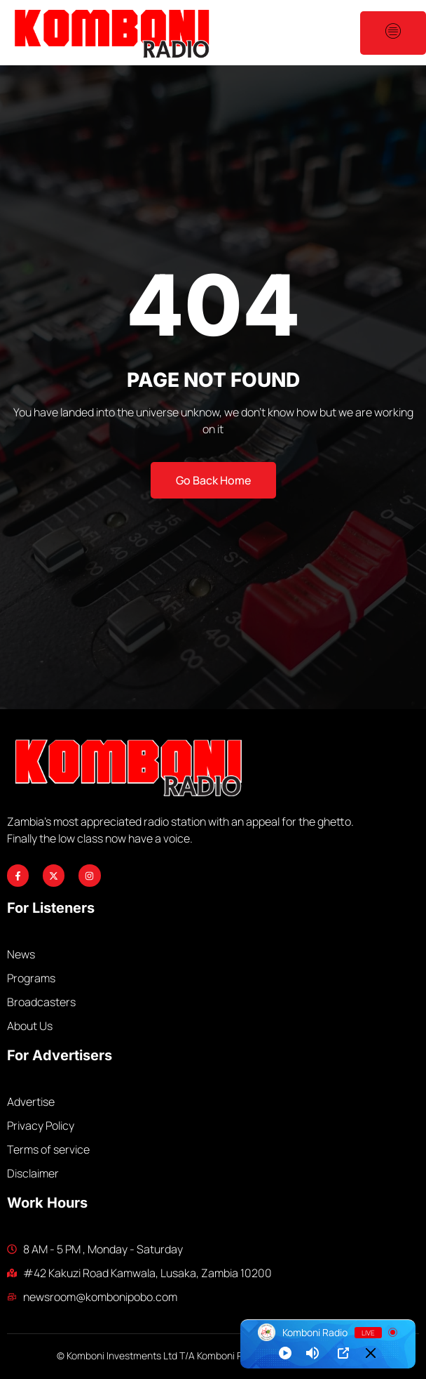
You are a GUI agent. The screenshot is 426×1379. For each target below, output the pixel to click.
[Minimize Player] (370, 1353)
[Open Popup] (343, 1353)
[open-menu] (393, 33)
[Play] (285, 1353)
